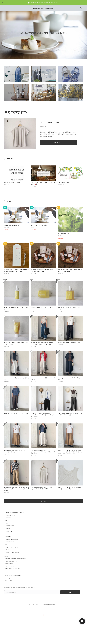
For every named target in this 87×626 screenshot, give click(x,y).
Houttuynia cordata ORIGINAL (15, 512)
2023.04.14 (7, 184)
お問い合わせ (9, 563)
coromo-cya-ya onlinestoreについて (16, 558)
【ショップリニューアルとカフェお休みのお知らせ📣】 (43, 183)
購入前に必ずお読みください (12, 182)
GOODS (8, 536)
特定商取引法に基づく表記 (13, 568)
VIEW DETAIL (58, 142)
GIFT (7, 544)
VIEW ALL (79, 160)
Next (83, 35)
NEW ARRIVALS (10, 515)
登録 (70, 592)
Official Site (9, 580)
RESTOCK (9, 518)
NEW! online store (63, 182)
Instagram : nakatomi (12, 578)
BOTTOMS (9, 531)
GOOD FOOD (10, 542)
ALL (7, 520)
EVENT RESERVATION (12, 547)
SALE (7, 550)
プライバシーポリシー (12, 566)
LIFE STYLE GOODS (12, 539)
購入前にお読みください (12, 561)
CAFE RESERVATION (12, 552)
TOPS (7, 523)
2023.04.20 (61, 184)
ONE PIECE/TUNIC (11, 526)
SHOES (8, 534)
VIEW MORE (43, 501)
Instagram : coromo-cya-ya (14, 575)
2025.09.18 (34, 186)
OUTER (8, 528)
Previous (4, 35)
